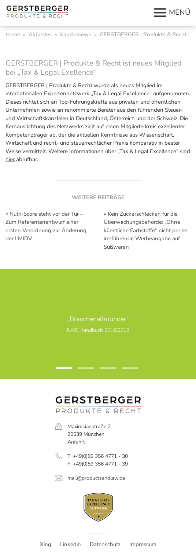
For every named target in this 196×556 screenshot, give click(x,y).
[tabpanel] (98, 324)
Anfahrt (76, 441)
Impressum (142, 544)
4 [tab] (125, 371)
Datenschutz (105, 544)
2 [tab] (81, 371)
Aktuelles (40, 34)
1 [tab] (59, 371)
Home (12, 34)
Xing (45, 544)
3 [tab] (103, 371)
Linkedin (70, 544)
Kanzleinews (75, 34)
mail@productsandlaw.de (96, 478)
